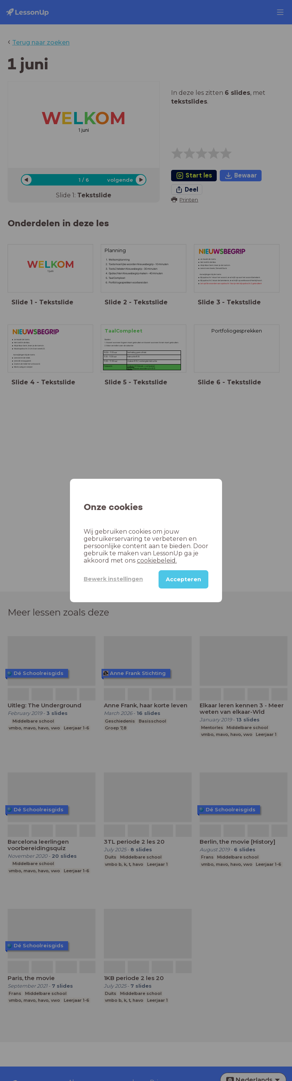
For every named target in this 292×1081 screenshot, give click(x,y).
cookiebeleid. (157, 560)
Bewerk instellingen (113, 579)
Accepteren (183, 579)
